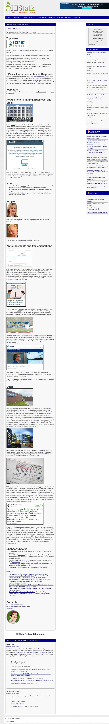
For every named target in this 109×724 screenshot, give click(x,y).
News (13, 24)
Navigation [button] (17, 17)
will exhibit (17, 551)
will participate (16, 562)
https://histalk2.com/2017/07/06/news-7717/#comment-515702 (33, 652)
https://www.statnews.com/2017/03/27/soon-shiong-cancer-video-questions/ (32, 680)
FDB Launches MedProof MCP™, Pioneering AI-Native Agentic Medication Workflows (97, 172)
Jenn (15, 604)
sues (49, 410)
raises (49, 174)
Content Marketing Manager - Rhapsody (97, 212)
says (42, 450)
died (25, 240)
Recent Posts (29, 17)
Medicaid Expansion (14, 583)
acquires (23, 50)
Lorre (52, 92)
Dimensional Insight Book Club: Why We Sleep (22, 592)
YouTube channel (41, 92)
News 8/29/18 (14, 28)
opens (28, 372)
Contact (76, 17)
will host (16, 567)
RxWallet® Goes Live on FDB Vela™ (96, 155)
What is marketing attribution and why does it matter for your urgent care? (29, 593)
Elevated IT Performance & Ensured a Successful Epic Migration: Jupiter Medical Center (97, 177)
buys (48, 335)
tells (40, 487)
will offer (23, 193)
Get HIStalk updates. (12, 606)
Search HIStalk (41, 17)
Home (8, 17)
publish (19, 311)
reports (13, 125)
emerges (22, 563)
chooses (23, 186)
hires (20, 219)
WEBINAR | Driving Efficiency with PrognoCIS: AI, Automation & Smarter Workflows (97, 146)
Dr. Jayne (20, 604)
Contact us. (10, 608)
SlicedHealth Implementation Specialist (97, 197)
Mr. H (8, 604)
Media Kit (52, 17)
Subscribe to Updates (64, 17)
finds (39, 269)
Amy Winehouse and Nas (41, 76)
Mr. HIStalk (90, 94)
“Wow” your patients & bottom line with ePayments (23, 578)
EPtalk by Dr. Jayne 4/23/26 (100, 80)
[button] (20, 17)
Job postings (93, 193)
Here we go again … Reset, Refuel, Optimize (21, 576)
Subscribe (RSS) (9, 721)
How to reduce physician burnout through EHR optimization (25, 574)
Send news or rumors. (24, 606)
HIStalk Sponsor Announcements (94, 132)
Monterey (35, 80)
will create (15, 379)
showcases (21, 555)
